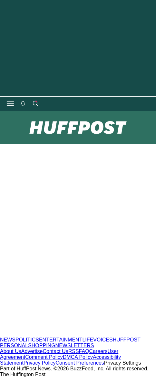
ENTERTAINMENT (61, 339)
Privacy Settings (122, 363)
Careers (98, 351)
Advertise (32, 351)
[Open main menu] (10, 104)
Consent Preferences (80, 363)
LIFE (87, 339)
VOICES (102, 339)
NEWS (7, 339)
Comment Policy (44, 357)
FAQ (84, 351)
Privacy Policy (40, 363)
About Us (10, 351)
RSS (73, 351)
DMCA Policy (78, 357)
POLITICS (27, 339)
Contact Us (55, 351)
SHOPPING (41, 345)
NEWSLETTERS (74, 345)
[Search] (35, 104)
